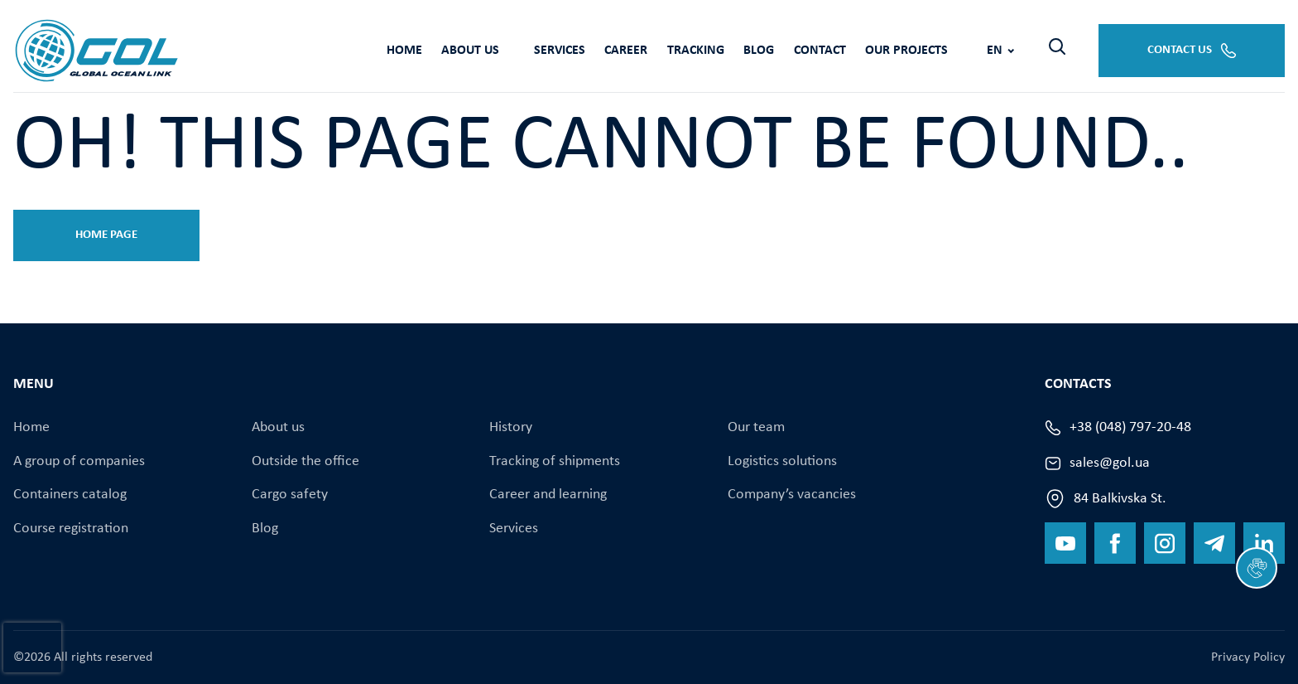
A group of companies (79, 460)
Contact (746, 49)
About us (367, 49)
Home (294, 49)
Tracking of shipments (554, 460)
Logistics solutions (782, 460)
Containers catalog (70, 494)
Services (462, 49)
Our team (756, 427)
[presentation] (32, 647)
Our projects (839, 49)
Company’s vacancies (792, 494)
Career (534, 49)
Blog (679, 49)
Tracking (609, 49)
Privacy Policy (1248, 657)
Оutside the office (305, 460)
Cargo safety (290, 494)
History (510, 427)
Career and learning (548, 494)
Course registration (70, 527)
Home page (106, 235)
